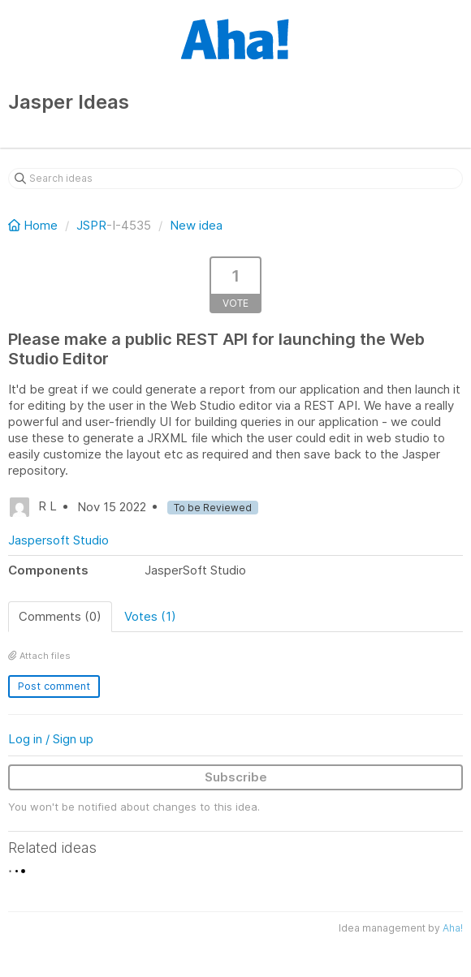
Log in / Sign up (50, 739)
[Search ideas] (235, 178)
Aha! (453, 928)
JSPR (91, 225)
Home (34, 225)
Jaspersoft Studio (58, 540)
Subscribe (236, 777)
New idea (196, 225)
